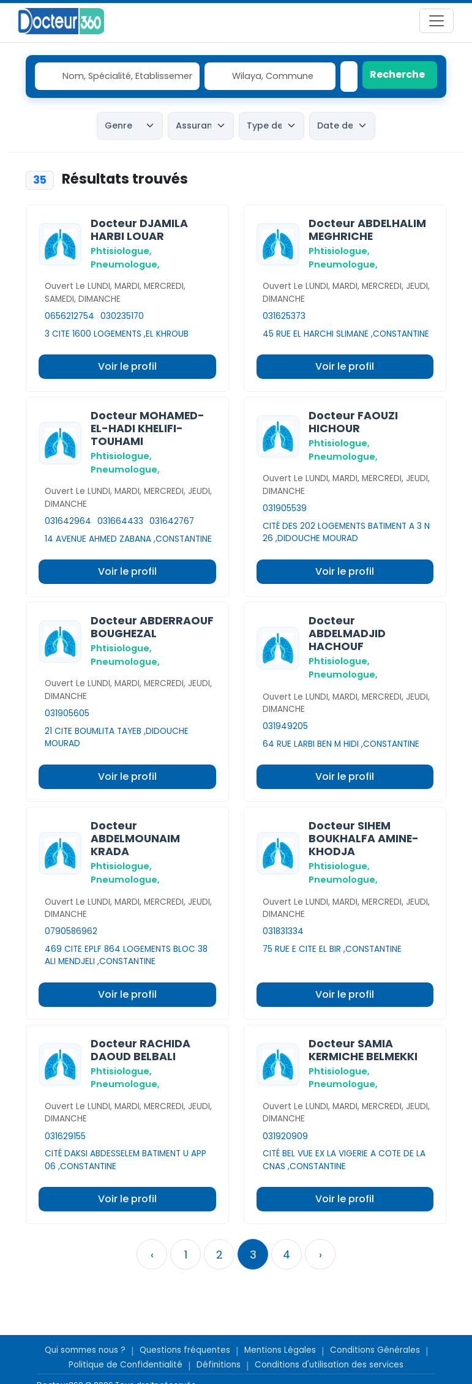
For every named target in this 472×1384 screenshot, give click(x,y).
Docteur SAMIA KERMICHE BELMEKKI (363, 1050)
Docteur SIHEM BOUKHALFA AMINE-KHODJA (364, 838)
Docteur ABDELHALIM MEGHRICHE (367, 230)
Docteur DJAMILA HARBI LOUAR (139, 230)
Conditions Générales (375, 1350)
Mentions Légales (280, 1350)
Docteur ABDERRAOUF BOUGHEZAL (152, 627)
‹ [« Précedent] (152, 1254)
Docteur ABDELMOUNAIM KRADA (135, 838)
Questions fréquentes (185, 1350)
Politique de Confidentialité (125, 1365)
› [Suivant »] (320, 1254)
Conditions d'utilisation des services (329, 1365)
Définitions (219, 1365)
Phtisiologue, (121, 251)
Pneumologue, (125, 264)
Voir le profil (127, 366)
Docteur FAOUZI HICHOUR (353, 422)
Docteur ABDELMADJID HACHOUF (347, 633)
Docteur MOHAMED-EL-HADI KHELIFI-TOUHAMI (147, 428)
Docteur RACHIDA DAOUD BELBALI (140, 1050)
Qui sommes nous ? (85, 1350)
